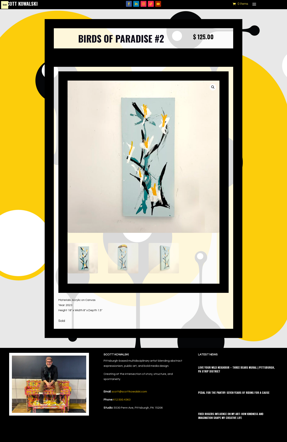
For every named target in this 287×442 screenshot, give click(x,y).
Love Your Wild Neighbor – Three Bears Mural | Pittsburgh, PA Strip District (236, 369)
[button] (213, 87)
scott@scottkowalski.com (129, 391)
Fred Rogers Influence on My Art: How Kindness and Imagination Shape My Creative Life (230, 416)
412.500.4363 (122, 399)
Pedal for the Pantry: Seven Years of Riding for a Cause (233, 392)
